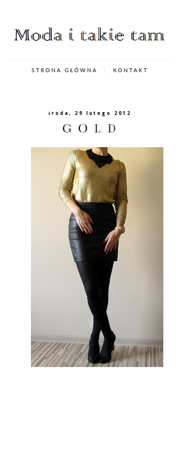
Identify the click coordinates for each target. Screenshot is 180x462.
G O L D (90, 129)
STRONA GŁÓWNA (64, 70)
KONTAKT (130, 70)
